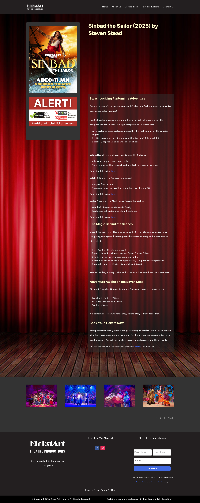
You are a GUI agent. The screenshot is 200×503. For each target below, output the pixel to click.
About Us (116, 7)
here (113, 171)
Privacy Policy (141, 482)
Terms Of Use (108, 490)
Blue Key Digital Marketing (157, 499)
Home (105, 7)
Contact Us (168, 7)
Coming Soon (131, 7)
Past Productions (150, 7)
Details (138, 347)
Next (170, 418)
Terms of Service (157, 482)
